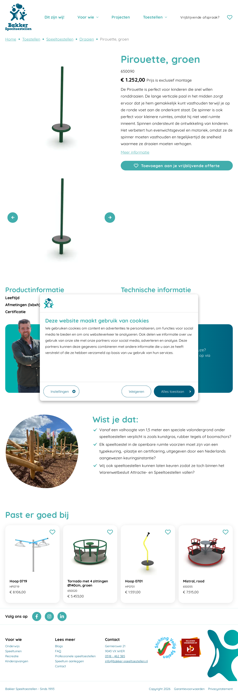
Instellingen (63, 391)
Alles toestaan (176, 391)
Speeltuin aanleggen (69, 661)
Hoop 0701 (134, 581)
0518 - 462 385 (115, 656)
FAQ (58, 651)
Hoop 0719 (18, 581)
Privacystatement (220, 689)
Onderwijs (12, 646)
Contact (60, 666)
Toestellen (153, 17)
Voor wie (86, 17)
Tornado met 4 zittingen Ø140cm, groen (87, 583)
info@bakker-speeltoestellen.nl (126, 661)
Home (10, 39)
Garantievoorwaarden (189, 689)
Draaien (86, 39)
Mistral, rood (193, 581)
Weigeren (136, 391)
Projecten (121, 17)
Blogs (59, 646)
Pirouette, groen (114, 39)
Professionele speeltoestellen (75, 656)
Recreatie (12, 656)
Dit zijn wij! (54, 17)
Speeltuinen (13, 651)
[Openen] (177, 152)
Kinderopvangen (16, 661)
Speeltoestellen (59, 39)
